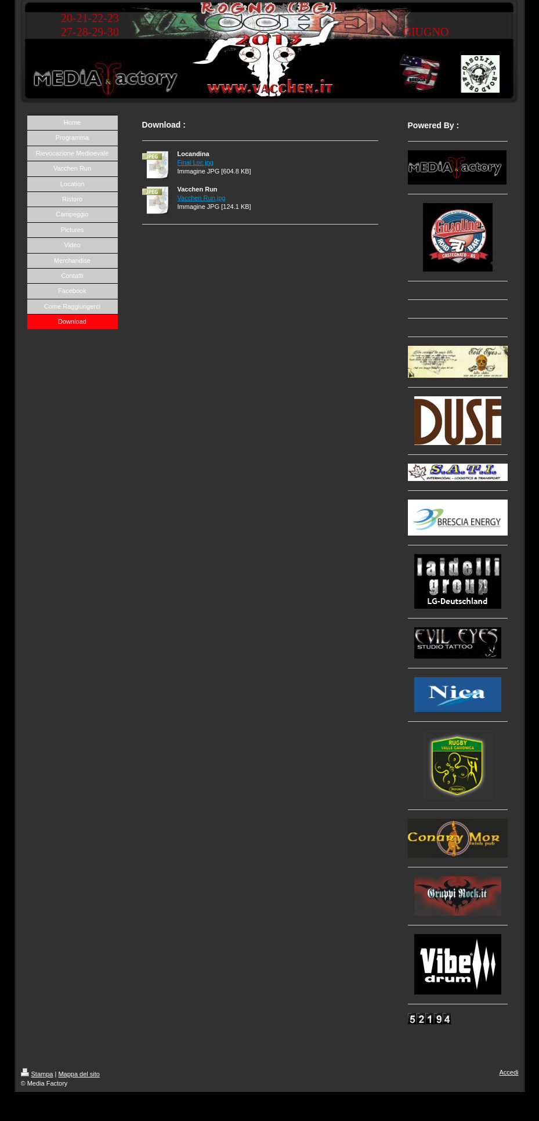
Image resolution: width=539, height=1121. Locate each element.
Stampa (37, 1074)
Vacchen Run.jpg (202, 197)
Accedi (508, 1072)
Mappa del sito (79, 1074)
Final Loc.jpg (196, 162)
